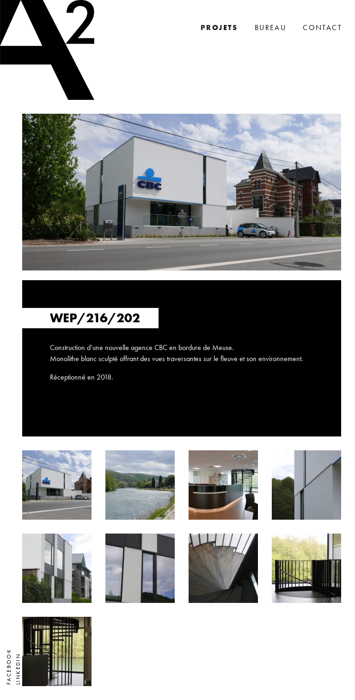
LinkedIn (18, 669)
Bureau (270, 27)
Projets (219, 27)
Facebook (8, 667)
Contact (322, 27)
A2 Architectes (47, 50)
